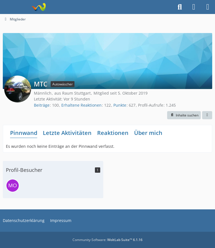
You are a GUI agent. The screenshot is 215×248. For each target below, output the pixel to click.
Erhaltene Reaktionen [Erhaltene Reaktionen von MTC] (81, 105)
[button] (184, 115)
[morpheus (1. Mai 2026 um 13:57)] (12, 185)
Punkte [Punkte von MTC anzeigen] (119, 105)
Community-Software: (107, 239)
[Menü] (207, 7)
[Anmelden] (193, 7)
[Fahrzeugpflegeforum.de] (38, 7)
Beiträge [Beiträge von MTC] (42, 105)
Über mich (148, 133)
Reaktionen (112, 133)
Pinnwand (23, 133)
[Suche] (179, 7)
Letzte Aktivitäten (67, 133)
